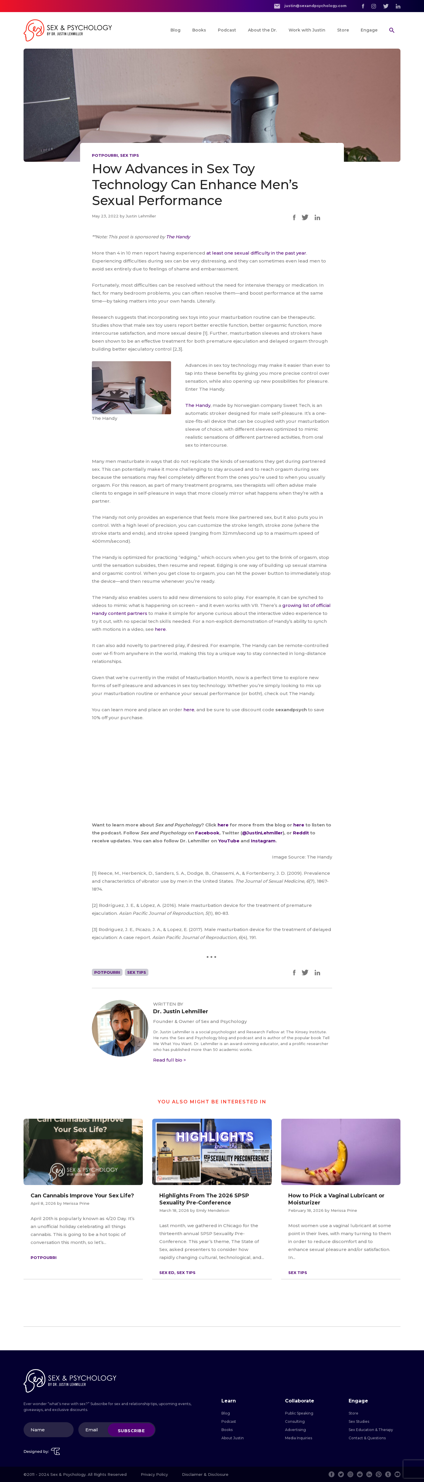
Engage (369, 30)
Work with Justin (307, 30)
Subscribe (131, 1430)
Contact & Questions (367, 1438)
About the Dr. (262, 30)
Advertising (295, 1429)
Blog (175, 30)
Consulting (295, 1421)
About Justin (232, 1438)
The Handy (198, 405)
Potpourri (105, 155)
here (160, 629)
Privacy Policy (154, 1474)
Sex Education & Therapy (371, 1429)
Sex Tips (129, 155)
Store (343, 30)
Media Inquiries (298, 1438)
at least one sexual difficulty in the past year (256, 253)
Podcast (227, 30)
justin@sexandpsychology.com (310, 6)
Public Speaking (299, 1413)
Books (199, 30)
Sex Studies (359, 1421)
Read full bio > (169, 1060)
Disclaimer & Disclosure (205, 1474)
